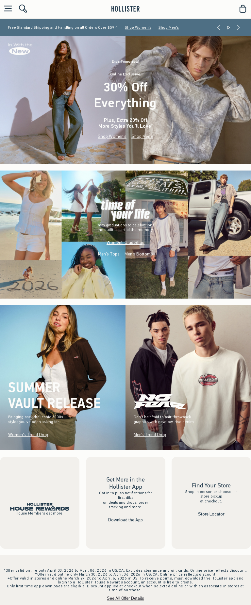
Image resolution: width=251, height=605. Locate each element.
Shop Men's (169, 27)
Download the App (125, 520)
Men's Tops (109, 254)
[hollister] (125, 8)
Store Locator (211, 514)
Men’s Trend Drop (150, 435)
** (152, 125)
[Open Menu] (6, 9)
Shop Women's (138, 27)
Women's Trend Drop (28, 435)
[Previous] (219, 27)
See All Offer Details (125, 598)
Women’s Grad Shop (125, 242)
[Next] (238, 27)
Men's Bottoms (139, 254)
